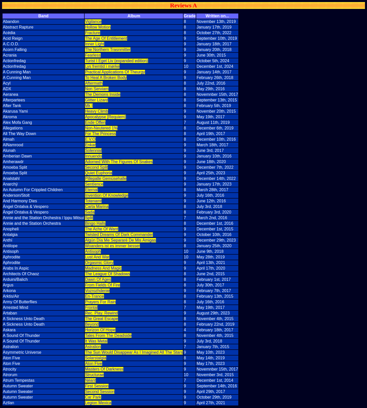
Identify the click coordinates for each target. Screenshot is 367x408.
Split (89, 218)
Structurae (94, 375)
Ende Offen (95, 122)
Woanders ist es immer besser (112, 246)
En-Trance (94, 296)
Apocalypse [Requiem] (105, 117)
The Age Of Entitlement (106, 38)
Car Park (93, 397)
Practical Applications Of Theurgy (115, 72)
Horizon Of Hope (100, 330)
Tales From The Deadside (108, 335)
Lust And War (97, 257)
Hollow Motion (97, 27)
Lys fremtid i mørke (102, 66)
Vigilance (93, 21)
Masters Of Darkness (104, 369)
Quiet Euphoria (98, 173)
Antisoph (93, 251)
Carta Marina (96, 206)
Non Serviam (96, 89)
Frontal (91, 307)
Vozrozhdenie (97, 290)
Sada (89, 212)
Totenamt (93, 201)
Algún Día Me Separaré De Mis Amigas (120, 240)
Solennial (93, 150)
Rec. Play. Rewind (101, 313)
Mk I (89, 105)
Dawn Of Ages (98, 279)
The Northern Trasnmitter (107, 49)
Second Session (99, 391)
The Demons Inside (102, 94)
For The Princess (100, 133)
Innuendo (93, 156)
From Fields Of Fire (102, 285)
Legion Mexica (98, 403)
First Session (96, 386)
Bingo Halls (95, 223)
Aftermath (93, 83)
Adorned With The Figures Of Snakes (119, 162)
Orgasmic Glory (99, 262)
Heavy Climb (96, 111)
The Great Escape (101, 319)
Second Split (96, 167)
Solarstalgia (95, 358)
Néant (90, 380)
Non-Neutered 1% (101, 128)
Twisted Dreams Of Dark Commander (119, 234)
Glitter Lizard (96, 100)
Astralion (93, 347)
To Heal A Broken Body (106, 77)
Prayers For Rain (100, 302)
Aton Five (93, 363)
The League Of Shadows (107, 274)
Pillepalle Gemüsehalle (105, 178)
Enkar (90, 145)
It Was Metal (96, 341)
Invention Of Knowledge (106, 195)
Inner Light (94, 44)
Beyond (92, 324)
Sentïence (94, 184)
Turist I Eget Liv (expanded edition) (116, 61)
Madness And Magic (103, 268)
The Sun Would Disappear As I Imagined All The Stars (134, 352)
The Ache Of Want (101, 229)
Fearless (92, 55)
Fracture (92, 33)
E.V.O (90, 139)
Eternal (91, 190)
